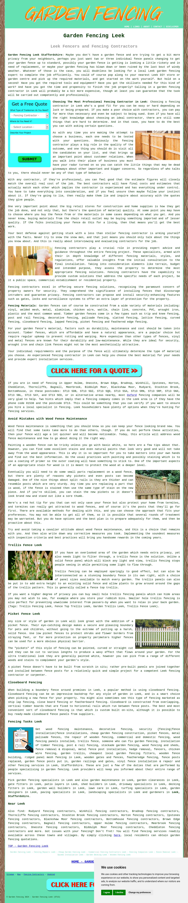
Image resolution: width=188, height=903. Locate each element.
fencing (140, 321)
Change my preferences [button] (140, 892)
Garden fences (49, 305)
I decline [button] (119, 892)
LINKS (136, 26)
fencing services (31, 765)
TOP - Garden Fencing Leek (28, 846)
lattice (147, 317)
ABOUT (146, 26)
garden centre (18, 79)
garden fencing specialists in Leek (45, 780)
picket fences (53, 633)
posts (51, 761)
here (117, 835)
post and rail (19, 317)
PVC (151, 309)
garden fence (114, 54)
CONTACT (157, 26)
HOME (126, 26)
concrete (138, 309)
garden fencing (76, 66)
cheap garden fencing (106, 733)
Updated (51, 874)
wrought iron (168, 309)
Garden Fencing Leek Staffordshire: (36, 54)
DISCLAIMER (172, 26)
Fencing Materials (22, 305)
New (19, 874)
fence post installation (107, 749)
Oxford (132, 395)
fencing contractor (66, 355)
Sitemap (10, 874)
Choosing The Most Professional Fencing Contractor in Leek (100, 101)
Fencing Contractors (34, 874)
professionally (77, 95)
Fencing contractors (123, 272)
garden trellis (73, 753)
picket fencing (91, 321)
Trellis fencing (67, 571)
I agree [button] (107, 892)
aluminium (62, 309)
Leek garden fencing (164, 70)
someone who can (114, 741)
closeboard (30, 321)
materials (81, 79)
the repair (73, 737)
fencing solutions (100, 286)
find (21, 811)
